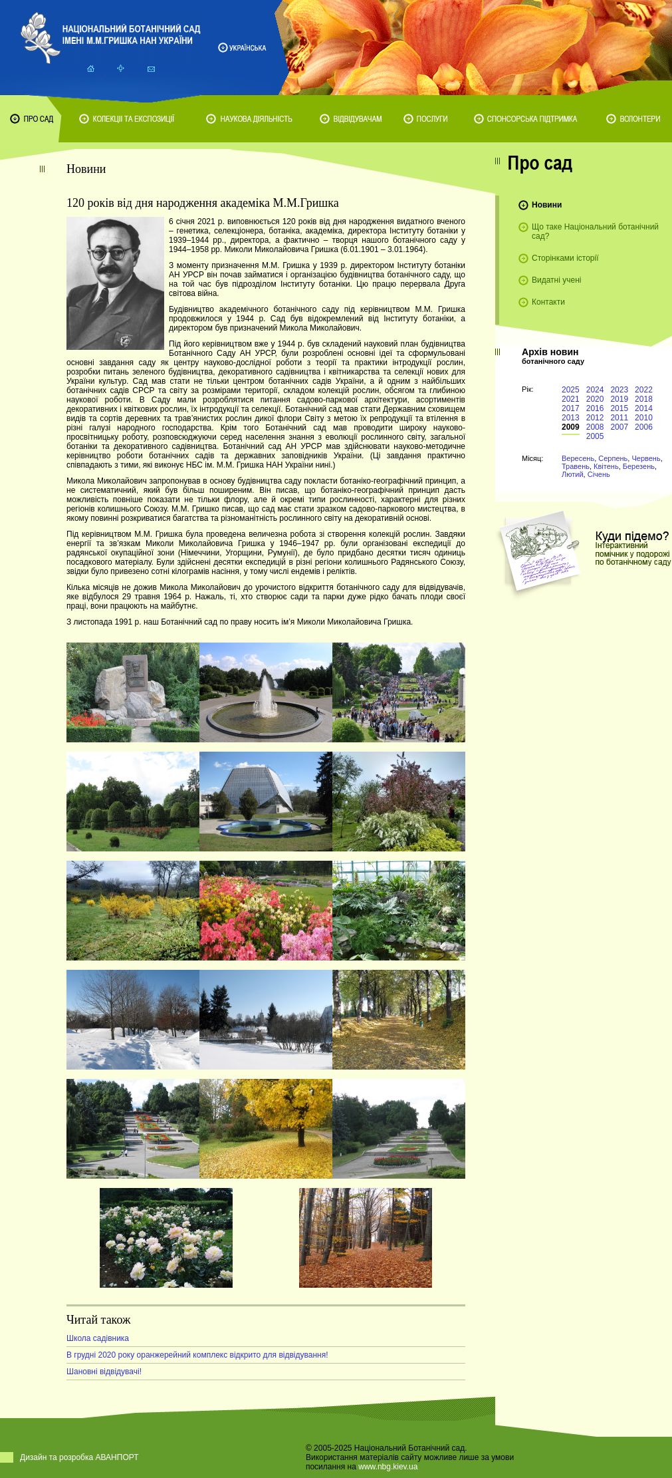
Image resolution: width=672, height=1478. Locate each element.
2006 (644, 427)
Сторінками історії (565, 258)
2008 (595, 427)
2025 (571, 389)
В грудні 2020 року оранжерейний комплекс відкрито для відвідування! (197, 1355)
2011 (619, 417)
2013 (571, 417)
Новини (547, 205)
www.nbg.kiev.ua (387, 1466)
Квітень (606, 466)
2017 (571, 408)
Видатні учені (556, 280)
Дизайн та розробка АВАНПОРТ (79, 1457)
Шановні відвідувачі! (104, 1371)
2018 (644, 399)
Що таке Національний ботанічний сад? (595, 231)
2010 (644, 417)
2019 (619, 399)
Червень (645, 458)
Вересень (578, 458)
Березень (639, 466)
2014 (644, 408)
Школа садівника (97, 1338)
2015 (619, 408)
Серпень (612, 458)
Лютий (573, 474)
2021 (571, 399)
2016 (595, 408)
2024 (595, 389)
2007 (619, 427)
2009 (571, 427)
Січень (599, 474)
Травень (576, 466)
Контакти (548, 302)
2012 (595, 417)
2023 (619, 389)
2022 (644, 389)
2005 (595, 436)
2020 (595, 399)
